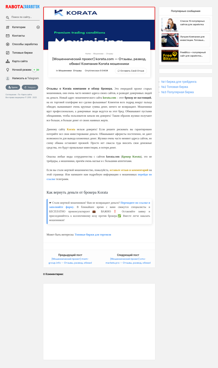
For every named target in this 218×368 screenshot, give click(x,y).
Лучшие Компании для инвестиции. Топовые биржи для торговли (192, 38)
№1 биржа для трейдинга (179, 82)
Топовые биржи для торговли (93, 234)
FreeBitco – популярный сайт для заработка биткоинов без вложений (193, 54)
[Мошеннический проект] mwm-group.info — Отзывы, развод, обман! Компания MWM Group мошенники (70, 262)
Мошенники (65, 70)
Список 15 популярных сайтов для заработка (192, 23)
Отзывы (77, 70)
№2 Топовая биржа (174, 87)
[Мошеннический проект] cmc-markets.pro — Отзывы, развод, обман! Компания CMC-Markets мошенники (128, 262)
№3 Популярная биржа (177, 92)
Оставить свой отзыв (132, 70)
